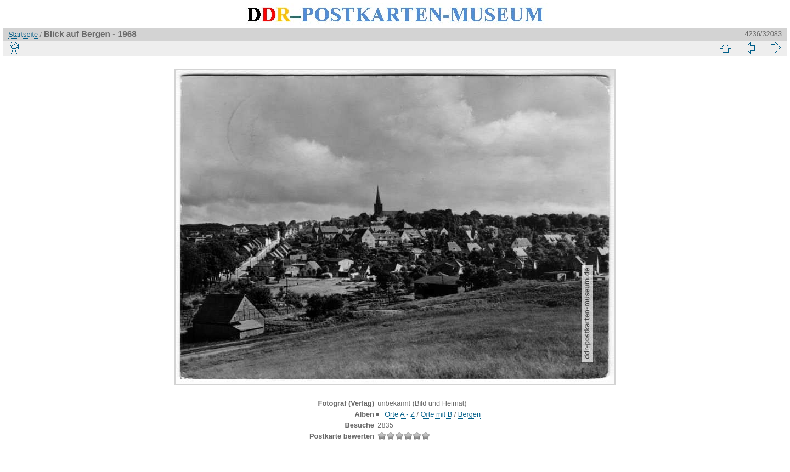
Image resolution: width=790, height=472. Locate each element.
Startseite (23, 34)
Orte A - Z (400, 414)
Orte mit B (437, 414)
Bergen (469, 414)
